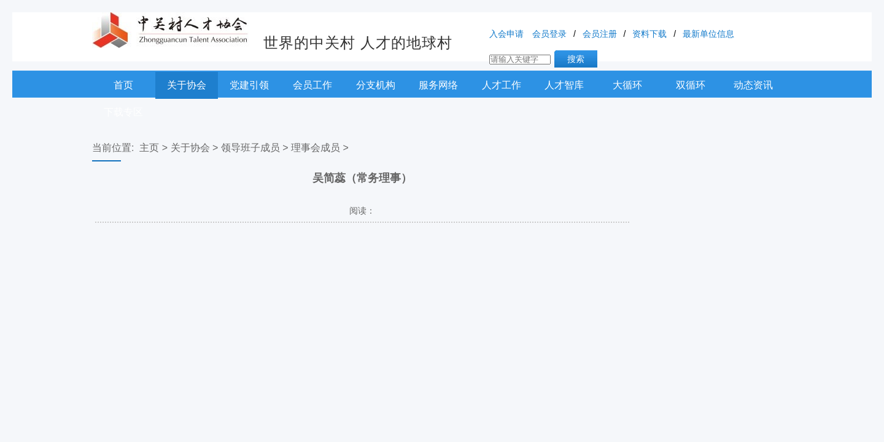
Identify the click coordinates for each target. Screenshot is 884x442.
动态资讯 (753, 85)
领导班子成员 (250, 147)
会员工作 (312, 85)
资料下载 (649, 34)
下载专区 (123, 112)
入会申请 (506, 34)
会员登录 (549, 34)
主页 (149, 147)
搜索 (575, 59)
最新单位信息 (708, 34)
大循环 (627, 85)
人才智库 (564, 85)
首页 (123, 85)
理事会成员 (315, 147)
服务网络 (438, 85)
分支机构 (375, 85)
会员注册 (600, 34)
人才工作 (501, 85)
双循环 (690, 85)
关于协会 (186, 85)
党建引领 (249, 85)
